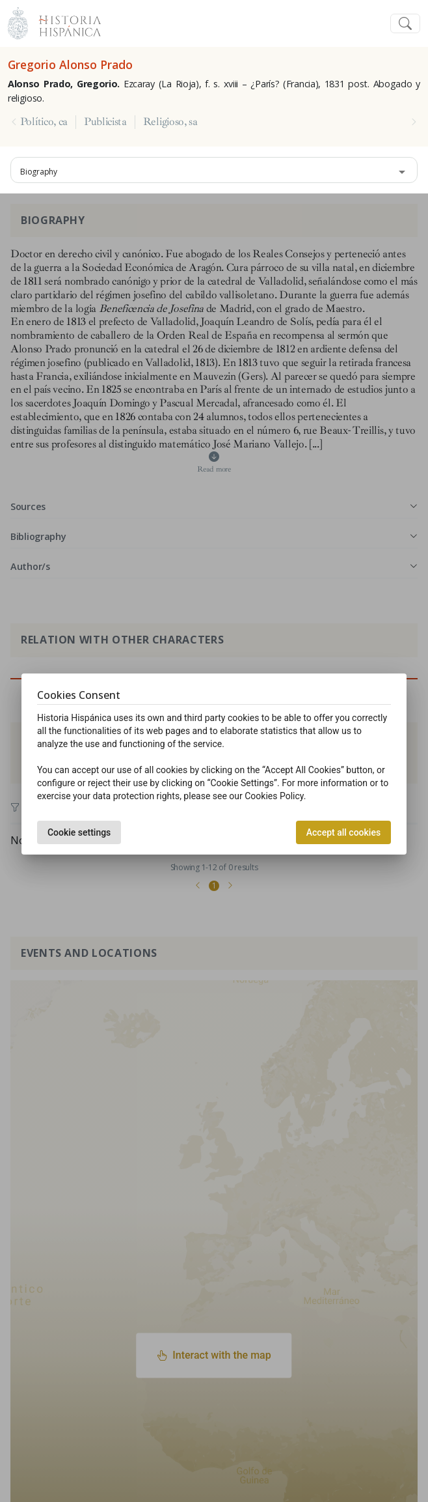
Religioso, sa (170, 121)
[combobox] (214, 170)
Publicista (105, 121)
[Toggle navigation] (405, 24)
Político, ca (44, 121)
